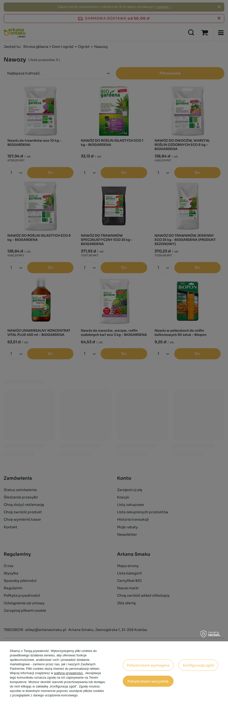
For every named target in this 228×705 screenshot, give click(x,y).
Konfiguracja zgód (198, 665)
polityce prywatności (69, 673)
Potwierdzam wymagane (148, 665)
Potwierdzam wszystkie (148, 681)
